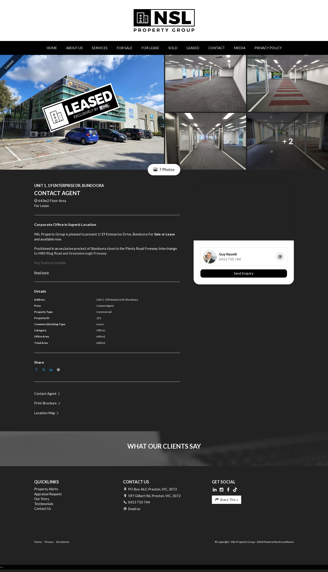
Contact (216, 48)
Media (239, 48)
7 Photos (164, 169)
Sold (172, 48)
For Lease (150, 48)
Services (100, 48)
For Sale (124, 48)
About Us (74, 48)
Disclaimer (62, 542)
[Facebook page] (228, 490)
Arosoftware (286, 542)
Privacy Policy (268, 48)
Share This (226, 499)
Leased (193, 48)
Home (51, 48)
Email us (134, 509)
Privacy (49, 542)
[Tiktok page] (235, 490)
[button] (47, 403)
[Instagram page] (222, 490)
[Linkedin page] (215, 490)
